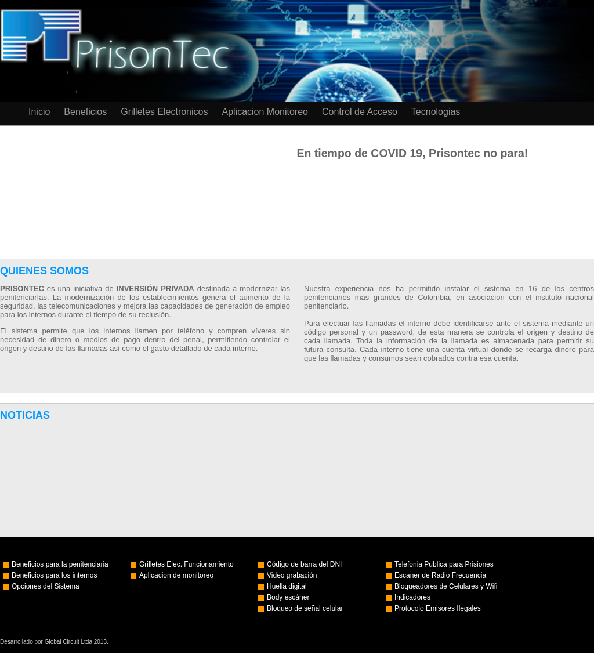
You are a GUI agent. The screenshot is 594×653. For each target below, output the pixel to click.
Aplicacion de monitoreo (176, 575)
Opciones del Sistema (45, 586)
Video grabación (292, 575)
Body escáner (288, 597)
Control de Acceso (359, 112)
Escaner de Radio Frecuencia (440, 575)
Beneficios (85, 112)
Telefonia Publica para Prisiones (444, 564)
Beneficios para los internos (54, 575)
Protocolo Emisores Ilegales (437, 608)
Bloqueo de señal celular (305, 608)
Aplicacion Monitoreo (265, 112)
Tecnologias (436, 112)
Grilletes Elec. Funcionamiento (186, 564)
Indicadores (412, 597)
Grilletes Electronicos (164, 112)
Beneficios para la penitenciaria (60, 564)
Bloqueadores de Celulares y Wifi (445, 586)
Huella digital (287, 586)
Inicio (39, 112)
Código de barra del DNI (304, 564)
